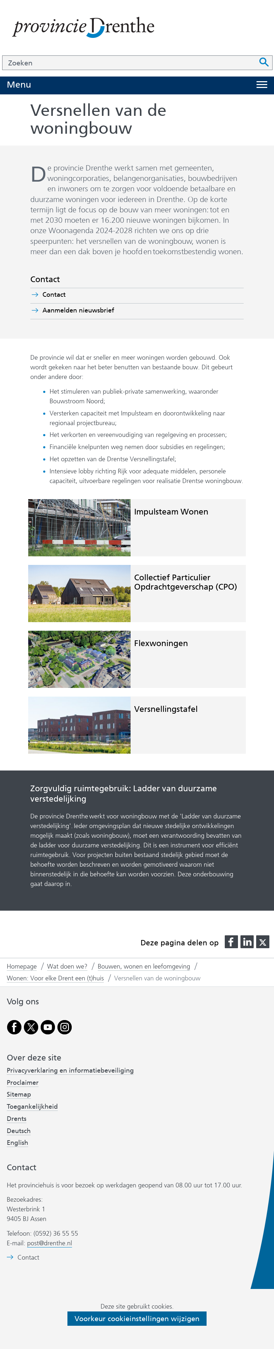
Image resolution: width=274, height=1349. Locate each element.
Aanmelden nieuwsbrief (90, 310)
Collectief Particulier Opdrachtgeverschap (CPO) (185, 581)
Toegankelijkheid (32, 1107)
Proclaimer (23, 1083)
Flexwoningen (161, 643)
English (17, 1143)
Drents (16, 1119)
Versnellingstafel (166, 709)
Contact (54, 295)
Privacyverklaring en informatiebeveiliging (70, 1070)
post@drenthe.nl (49, 1243)
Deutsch (19, 1131)
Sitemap (19, 1094)
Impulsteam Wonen (171, 512)
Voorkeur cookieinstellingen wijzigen (137, 1318)
